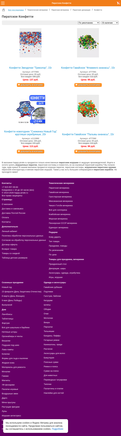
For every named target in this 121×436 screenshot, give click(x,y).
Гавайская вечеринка (59, 192)
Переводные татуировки (55, 380)
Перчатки (48, 327)
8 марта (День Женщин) (13, 296)
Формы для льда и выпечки (15, 358)
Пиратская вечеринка (59, 188)
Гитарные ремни (51, 340)
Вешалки (6, 341)
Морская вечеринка (58, 219)
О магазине (7, 204)
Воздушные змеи (10, 393)
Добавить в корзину (32, 85)
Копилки (6, 354)
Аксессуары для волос (54, 353)
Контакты (6, 222)
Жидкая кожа (8, 363)
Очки (46, 313)
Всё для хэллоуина (58, 210)
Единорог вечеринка (58, 227)
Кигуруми (48, 300)
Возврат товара (9, 249)
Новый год (7, 287)
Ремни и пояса (51, 366)
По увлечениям (56, 250)
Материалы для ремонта (14, 367)
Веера (47, 322)
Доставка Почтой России (13, 213)
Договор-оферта (9, 244)
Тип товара (54, 241)
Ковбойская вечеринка (59, 214)
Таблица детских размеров (14, 258)
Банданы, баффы (52, 335)
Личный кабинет (9, 231)
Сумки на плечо (51, 371)
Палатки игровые (10, 389)
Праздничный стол (57, 264)
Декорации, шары (57, 268)
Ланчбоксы (7, 314)
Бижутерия (49, 358)
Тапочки (47, 384)
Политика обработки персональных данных (22, 236)
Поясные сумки (51, 362)
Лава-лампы (8, 349)
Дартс (4, 398)
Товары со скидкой (11, 253)
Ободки (47, 309)
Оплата (5, 217)
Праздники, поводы (58, 246)
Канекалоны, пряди (53, 344)
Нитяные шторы (9, 332)
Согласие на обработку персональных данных (24, 240)
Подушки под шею (10, 345)
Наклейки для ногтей (54, 393)
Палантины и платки (53, 388)
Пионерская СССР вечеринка (63, 223)
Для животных (50, 375)
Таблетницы (7, 318)
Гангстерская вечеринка (60, 196)
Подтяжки (48, 291)
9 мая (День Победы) (12, 300)
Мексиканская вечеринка (61, 201)
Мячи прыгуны (9, 402)
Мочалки (6, 371)
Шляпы (47, 305)
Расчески (48, 349)
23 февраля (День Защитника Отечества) (21, 291)
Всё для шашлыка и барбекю (16, 327)
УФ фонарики (8, 385)
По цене (53, 254)
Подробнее (57, 429)
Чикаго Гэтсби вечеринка (61, 205)
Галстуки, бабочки (52, 296)
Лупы (4, 411)
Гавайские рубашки (53, 287)
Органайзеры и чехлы (12, 336)
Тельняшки (49, 331)
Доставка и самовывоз (12, 208)
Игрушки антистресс (11, 415)
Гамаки (5, 376)
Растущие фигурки (11, 407)
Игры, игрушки (56, 277)
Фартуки (6, 323)
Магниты (6, 380)
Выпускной (7, 305)
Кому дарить (55, 237)
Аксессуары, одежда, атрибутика (64, 273)
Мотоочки (48, 318)
